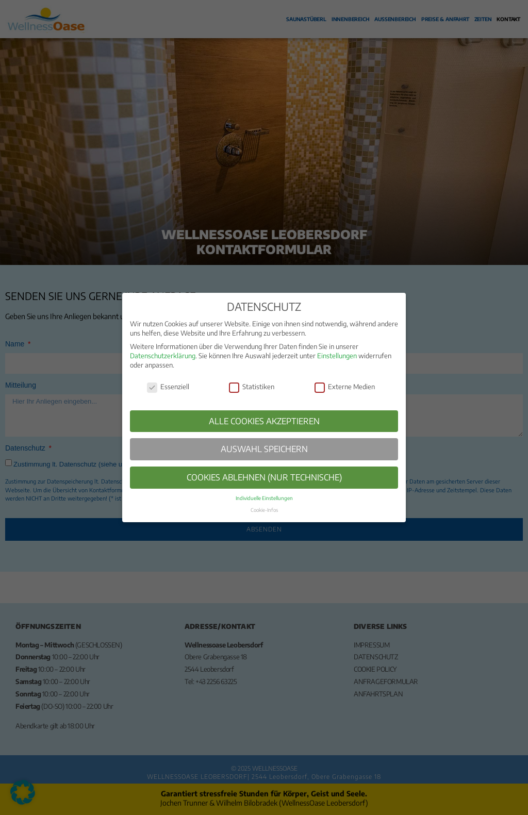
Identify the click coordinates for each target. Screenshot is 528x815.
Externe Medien (345, 387)
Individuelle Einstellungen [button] (264, 498)
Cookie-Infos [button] (264, 510)
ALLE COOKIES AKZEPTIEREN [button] (264, 420)
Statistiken (251, 387)
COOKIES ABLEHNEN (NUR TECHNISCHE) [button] (264, 477)
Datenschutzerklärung (162, 356)
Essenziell (168, 387)
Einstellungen (337, 356)
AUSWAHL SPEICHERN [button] (264, 448)
